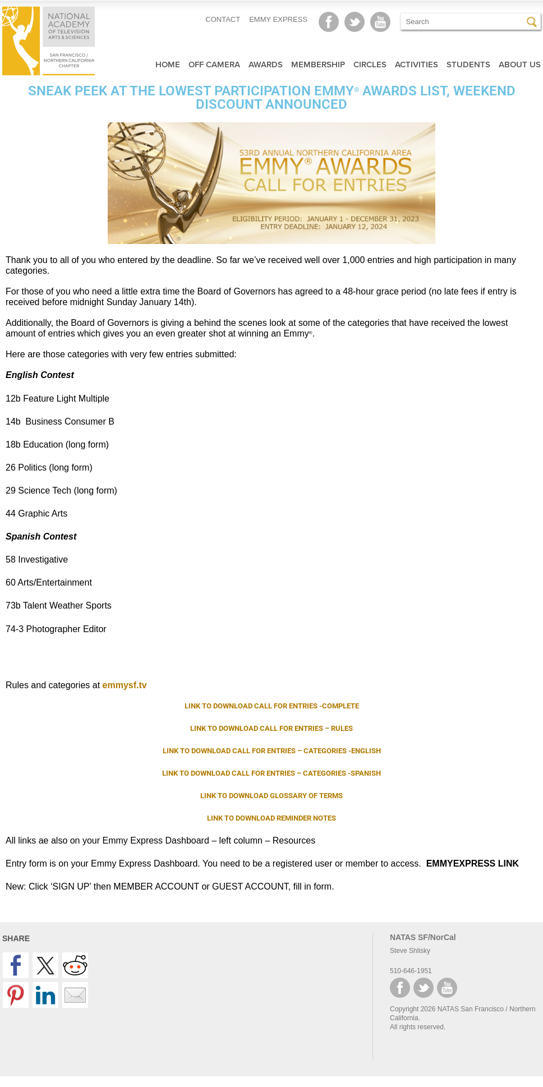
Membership (318, 64)
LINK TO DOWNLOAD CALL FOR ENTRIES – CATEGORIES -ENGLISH (272, 751)
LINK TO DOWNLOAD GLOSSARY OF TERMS (271, 795)
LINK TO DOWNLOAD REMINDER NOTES (271, 818)
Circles (369, 64)
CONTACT (222, 19)
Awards (266, 64)
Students (468, 64)
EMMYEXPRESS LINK (472, 863)
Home (167, 64)
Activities (416, 64)
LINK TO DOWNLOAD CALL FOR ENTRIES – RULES (271, 728)
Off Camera (214, 64)
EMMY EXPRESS (278, 19)
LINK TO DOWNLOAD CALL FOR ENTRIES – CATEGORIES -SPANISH (271, 773)
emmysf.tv (125, 685)
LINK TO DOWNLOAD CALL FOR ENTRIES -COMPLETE (272, 706)
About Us (520, 64)
